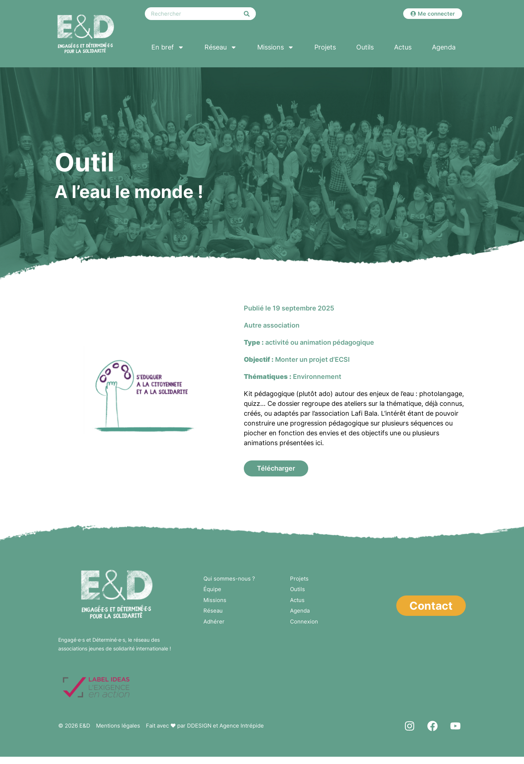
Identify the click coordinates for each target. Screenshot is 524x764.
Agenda (444, 47)
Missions (275, 47)
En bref (167, 47)
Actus (403, 47)
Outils (365, 47)
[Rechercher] (247, 13)
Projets (325, 47)
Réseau (221, 47)
